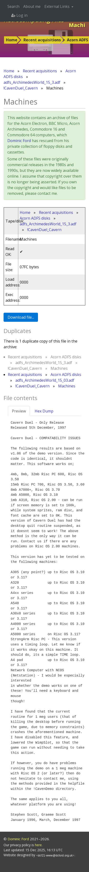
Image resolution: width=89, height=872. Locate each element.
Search (13, 6)
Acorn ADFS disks (35, 218)
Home (11, 39)
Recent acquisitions (42, 39)
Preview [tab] (19, 411)
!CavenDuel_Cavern (21, 88)
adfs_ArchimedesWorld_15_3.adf (32, 82)
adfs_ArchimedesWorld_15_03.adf (44, 380)
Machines (66, 386)
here (38, 845)
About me (32, 6)
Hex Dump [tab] (44, 411)
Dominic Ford (19, 140)
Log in (19, 15)
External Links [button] (57, 6)
